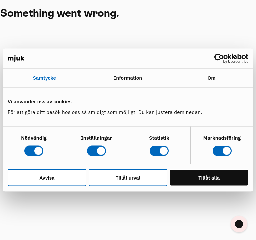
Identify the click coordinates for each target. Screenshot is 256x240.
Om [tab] (212, 78)
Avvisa (46, 177)
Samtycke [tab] (44, 78)
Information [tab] (128, 78)
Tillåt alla (209, 177)
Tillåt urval (128, 177)
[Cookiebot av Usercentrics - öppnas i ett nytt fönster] (219, 59)
